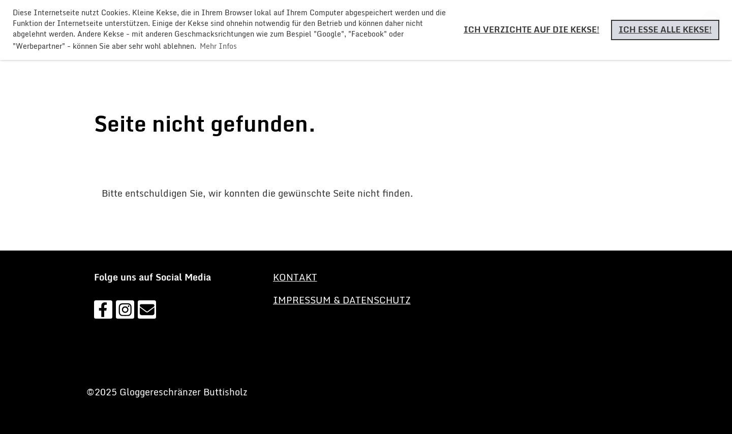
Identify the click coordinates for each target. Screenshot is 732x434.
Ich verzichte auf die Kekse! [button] (531, 29)
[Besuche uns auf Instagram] (125, 311)
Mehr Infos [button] (218, 46)
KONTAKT (295, 277)
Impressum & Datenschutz (342, 299)
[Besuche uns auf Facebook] (103, 311)
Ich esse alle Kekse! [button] (665, 29)
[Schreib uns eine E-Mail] (147, 311)
